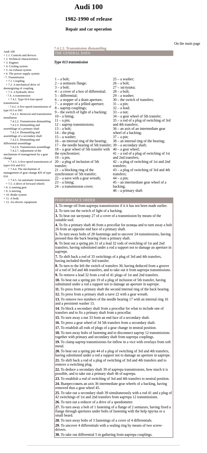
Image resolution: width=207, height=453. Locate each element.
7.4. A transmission (19, 95)
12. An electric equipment (21, 202)
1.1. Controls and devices (21, 55)
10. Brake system (16, 194)
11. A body (12, 198)
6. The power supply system (22, 73)
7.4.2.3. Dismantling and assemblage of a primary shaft (21, 126)
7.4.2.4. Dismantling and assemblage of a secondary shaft (22, 134)
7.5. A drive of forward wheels (26, 183)
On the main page (187, 43)
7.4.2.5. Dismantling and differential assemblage (21, 141)
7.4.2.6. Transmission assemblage (30, 147)
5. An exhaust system (18, 70)
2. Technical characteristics (22, 59)
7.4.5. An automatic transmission (30, 180)
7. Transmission (14, 77)
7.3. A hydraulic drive (21, 92)
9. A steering (13, 191)
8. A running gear (16, 187)
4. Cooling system (17, 66)
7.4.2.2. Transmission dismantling (30, 121)
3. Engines (12, 62)
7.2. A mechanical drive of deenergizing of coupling (21, 86)
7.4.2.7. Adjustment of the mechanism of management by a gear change (25, 154)
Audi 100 (9, 51)
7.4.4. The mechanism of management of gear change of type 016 (27, 172)
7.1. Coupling (16, 81)
